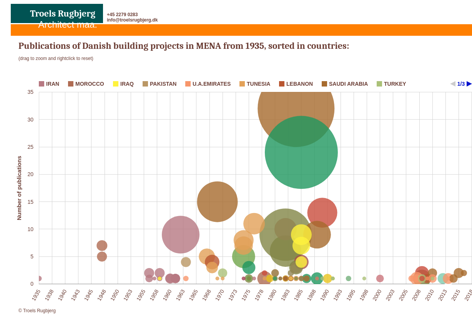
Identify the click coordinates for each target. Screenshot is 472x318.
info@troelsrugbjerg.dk (132, 20)
